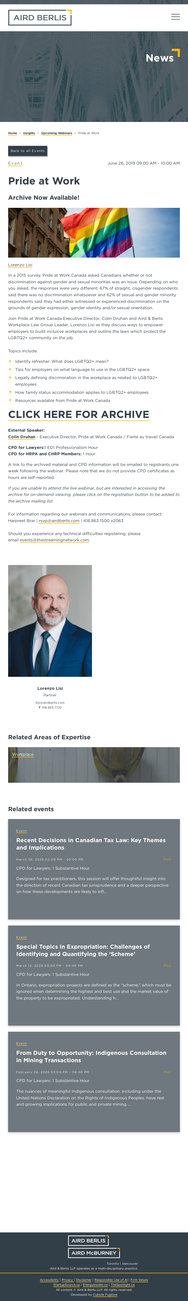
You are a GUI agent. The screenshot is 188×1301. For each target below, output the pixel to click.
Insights (29, 133)
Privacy (68, 1280)
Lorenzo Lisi (20, 264)
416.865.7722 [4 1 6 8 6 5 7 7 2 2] (51, 707)
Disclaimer (83, 1280)
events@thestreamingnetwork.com (54, 540)
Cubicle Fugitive (105, 1294)
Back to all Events (28, 151)
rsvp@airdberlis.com (59, 520)
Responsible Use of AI (111, 1280)
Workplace (23, 754)
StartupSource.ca (66, 1285)
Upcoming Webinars (56, 133)
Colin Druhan (21, 436)
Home (12, 133)
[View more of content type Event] (15, 163)
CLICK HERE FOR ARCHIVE (78, 414)
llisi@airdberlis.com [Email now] (50, 702)
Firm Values (139, 1280)
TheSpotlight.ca (123, 1285)
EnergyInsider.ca (95, 1285)
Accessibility (49, 1280)
